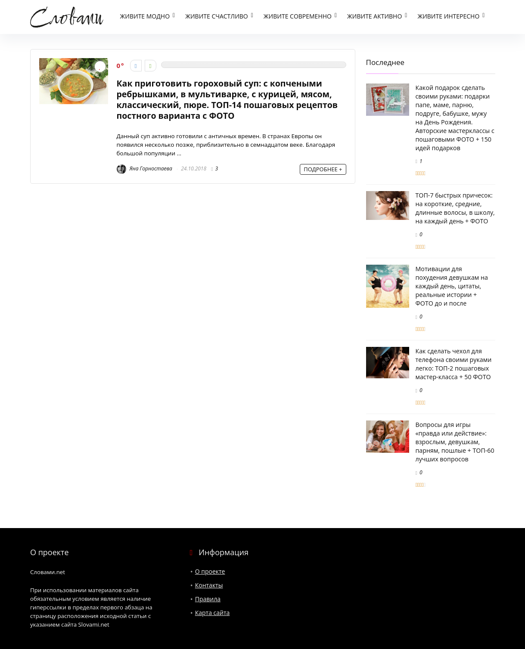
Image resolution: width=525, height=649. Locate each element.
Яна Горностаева (144, 169)
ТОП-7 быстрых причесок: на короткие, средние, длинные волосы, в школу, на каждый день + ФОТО (455, 209)
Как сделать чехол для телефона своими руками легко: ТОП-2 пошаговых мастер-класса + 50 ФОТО (454, 364)
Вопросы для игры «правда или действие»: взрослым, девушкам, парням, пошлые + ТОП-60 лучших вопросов (455, 441)
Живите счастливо (216, 16)
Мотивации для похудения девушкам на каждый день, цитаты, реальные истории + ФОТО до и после (452, 286)
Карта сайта (212, 613)
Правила (208, 599)
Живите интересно (448, 16)
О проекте (210, 571)
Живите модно (145, 16)
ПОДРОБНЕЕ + (323, 169)
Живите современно (298, 16)
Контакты (209, 585)
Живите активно (374, 16)
